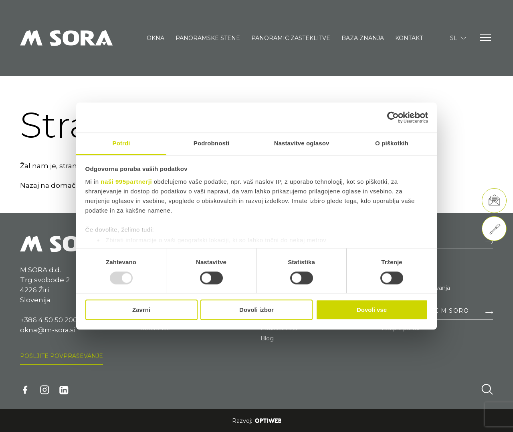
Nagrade (393, 277)
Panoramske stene (208, 38)
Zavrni (141, 310)
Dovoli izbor (256, 310)
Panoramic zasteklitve (290, 38)
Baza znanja (362, 38)
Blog (267, 338)
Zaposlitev (395, 257)
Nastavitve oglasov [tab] (301, 143)
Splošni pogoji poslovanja (415, 287)
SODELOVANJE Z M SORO (425, 310)
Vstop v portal (400, 328)
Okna (155, 38)
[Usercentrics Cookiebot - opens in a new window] (393, 117)
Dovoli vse (372, 310)
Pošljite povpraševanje (61, 356)
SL (458, 38)
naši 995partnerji (126, 181)
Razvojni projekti (404, 267)
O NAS (391, 240)
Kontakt (409, 38)
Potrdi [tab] (121, 143)
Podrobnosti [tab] (211, 143)
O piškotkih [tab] (391, 143)
